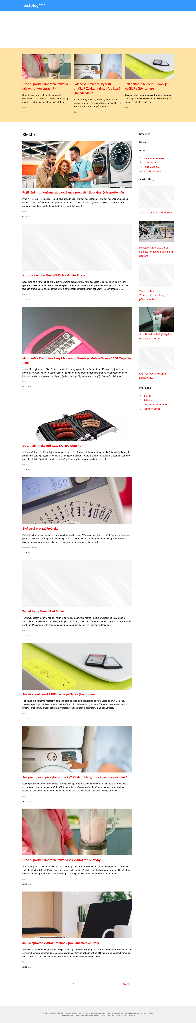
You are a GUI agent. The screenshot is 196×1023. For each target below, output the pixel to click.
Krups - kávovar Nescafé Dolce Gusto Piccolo (54, 275)
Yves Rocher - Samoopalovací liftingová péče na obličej (153, 295)
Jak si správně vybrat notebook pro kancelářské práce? (62, 943)
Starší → (127, 984)
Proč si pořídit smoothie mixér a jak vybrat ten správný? (62, 860)
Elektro (24, 107)
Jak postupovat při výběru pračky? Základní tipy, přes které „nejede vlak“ (97, 88)
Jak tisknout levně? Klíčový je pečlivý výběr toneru (58, 694)
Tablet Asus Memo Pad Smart (43, 611)
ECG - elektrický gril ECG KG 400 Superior (52, 445)
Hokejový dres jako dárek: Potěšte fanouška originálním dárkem (156, 251)
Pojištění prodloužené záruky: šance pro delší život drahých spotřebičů (73, 192)
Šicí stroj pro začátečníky (40, 528)
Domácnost (26, 547)
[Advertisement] (98, 29)
